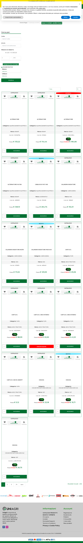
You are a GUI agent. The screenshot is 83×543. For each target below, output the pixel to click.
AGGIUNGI (16, 151)
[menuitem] (52, 513)
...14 (16, 484)
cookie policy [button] (42, 529)
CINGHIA (41, 380)
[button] (79, 17)
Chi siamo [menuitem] (46, 517)
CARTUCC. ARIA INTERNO (41, 315)
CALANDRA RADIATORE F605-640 (41, 249)
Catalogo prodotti (34, 22)
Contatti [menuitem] (45, 519)
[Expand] (1, 67)
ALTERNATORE (14, 119)
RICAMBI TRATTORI (8, 67)
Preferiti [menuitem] (66, 517)
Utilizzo (4, 74)
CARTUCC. (68, 249)
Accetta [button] (75, 538)
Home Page (23, 22)
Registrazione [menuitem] (68, 513)
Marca (4, 69)
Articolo (3, 43)
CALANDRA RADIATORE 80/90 (15, 249)
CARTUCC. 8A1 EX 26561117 (15, 380)
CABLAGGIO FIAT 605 (41, 184)
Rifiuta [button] (65, 538)
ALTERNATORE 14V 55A (15, 184)
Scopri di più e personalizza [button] (13, 538)
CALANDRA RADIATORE (68, 184)
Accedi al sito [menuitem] (67, 515)
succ (22, 484)
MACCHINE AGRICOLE (52, 23)
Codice (3, 36)
